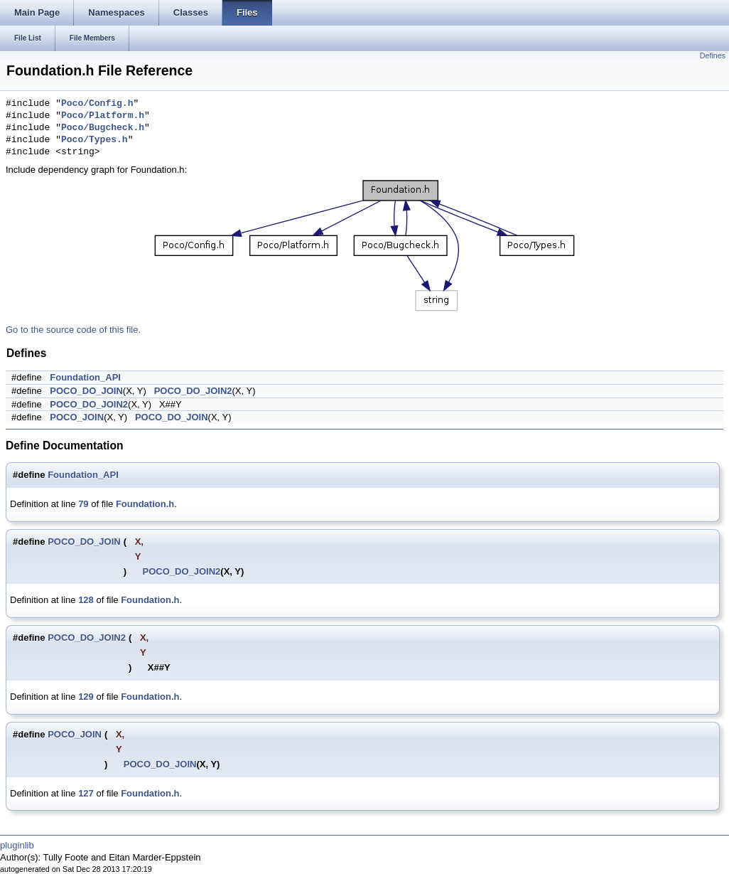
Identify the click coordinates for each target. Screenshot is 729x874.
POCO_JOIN (77, 417)
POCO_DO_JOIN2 (193, 390)
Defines (712, 55)
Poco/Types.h (94, 140)
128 (86, 600)
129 (86, 696)
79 (83, 504)
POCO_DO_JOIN (86, 390)
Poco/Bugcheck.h (102, 128)
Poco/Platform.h (102, 116)
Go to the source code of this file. (73, 329)
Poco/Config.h (97, 103)
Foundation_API (85, 377)
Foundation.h (145, 504)
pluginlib (17, 845)
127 (86, 793)
